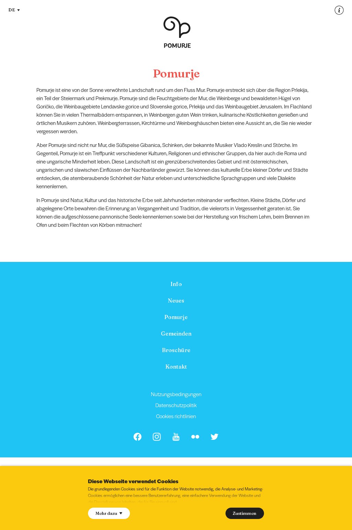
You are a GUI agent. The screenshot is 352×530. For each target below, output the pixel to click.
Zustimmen (244, 513)
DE (14, 9)
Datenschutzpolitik (176, 405)
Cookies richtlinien (176, 416)
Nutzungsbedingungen (176, 394)
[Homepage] (177, 32)
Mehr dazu (109, 513)
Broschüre (176, 350)
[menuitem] (176, 283)
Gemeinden (176, 333)
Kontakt (176, 366)
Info (176, 283)
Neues (176, 300)
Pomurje (176, 317)
